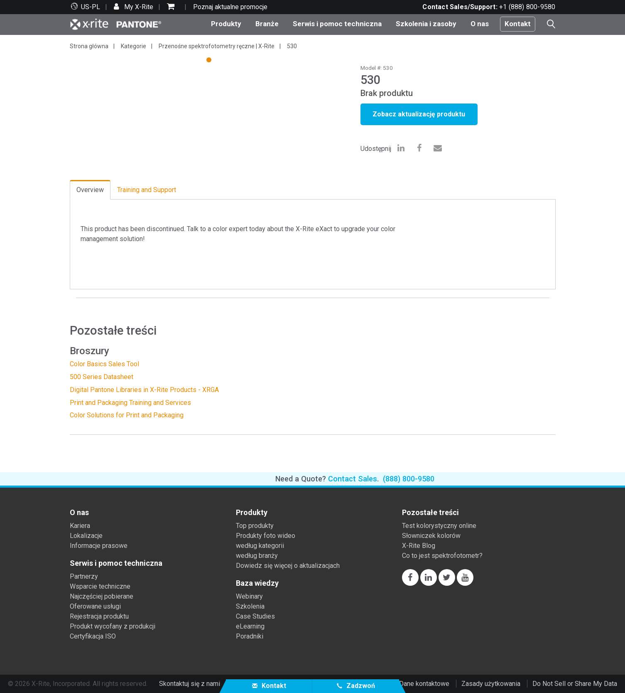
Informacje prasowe (98, 546)
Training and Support (146, 190)
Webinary (249, 596)
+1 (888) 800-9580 (527, 7)
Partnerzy (84, 576)
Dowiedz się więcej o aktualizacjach (288, 566)
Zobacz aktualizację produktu (419, 114)
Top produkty (255, 526)
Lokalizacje (86, 536)
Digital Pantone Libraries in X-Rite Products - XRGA (144, 390)
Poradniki (249, 636)
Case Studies (255, 616)
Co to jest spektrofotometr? (442, 556)
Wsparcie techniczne (100, 586)
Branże (267, 24)
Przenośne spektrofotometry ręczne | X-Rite (217, 46)
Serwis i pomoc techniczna (337, 24)
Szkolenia (250, 606)
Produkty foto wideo (265, 536)
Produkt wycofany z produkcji (112, 626)
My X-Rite (138, 7)
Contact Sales (352, 478)
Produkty (226, 24)
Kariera (80, 526)
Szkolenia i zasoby (426, 24)
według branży (257, 556)
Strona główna (89, 46)
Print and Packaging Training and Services (130, 403)
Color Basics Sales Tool (104, 364)
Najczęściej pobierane (101, 596)
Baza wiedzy (257, 583)
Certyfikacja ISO (93, 636)
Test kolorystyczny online (439, 526)
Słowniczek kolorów (431, 536)
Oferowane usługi (95, 606)
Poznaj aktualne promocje (230, 7)
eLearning (250, 626)
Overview (90, 190)
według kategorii (260, 546)
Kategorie (133, 46)
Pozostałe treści (430, 512)
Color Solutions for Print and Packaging (127, 415)
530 (292, 46)
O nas (480, 24)
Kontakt (518, 24)
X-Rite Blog (418, 546)
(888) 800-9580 (408, 478)
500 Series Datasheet (101, 377)
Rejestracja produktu (99, 616)
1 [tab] (209, 61)
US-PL (90, 7)
